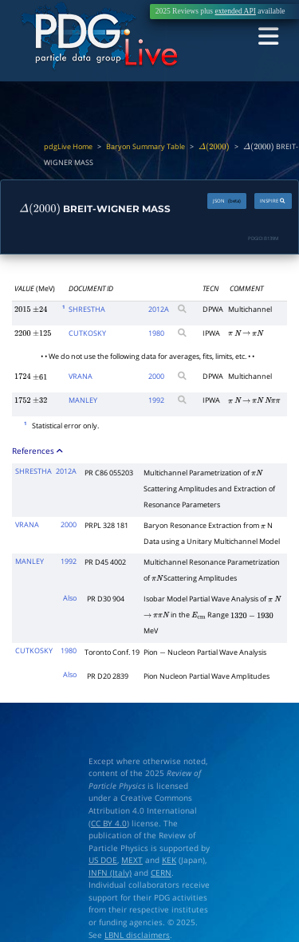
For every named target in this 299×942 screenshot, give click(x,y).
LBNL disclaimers (137, 934)
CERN (161, 872)
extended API (234, 11)
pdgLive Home (68, 147)
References (38, 449)
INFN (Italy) (110, 872)
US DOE (103, 859)
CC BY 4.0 (109, 823)
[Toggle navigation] (269, 36)
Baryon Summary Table (145, 147)
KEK (169, 859)
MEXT (132, 859)
